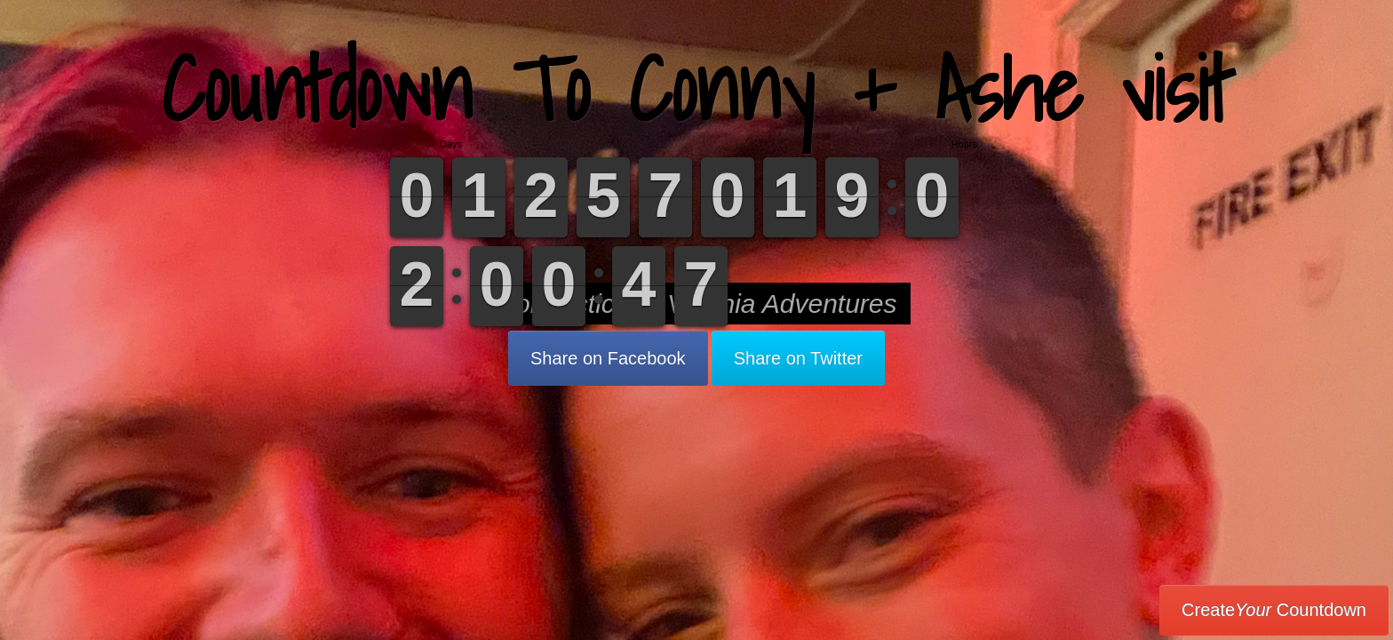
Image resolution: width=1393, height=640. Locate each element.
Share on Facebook (608, 358)
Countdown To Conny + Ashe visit (697, 88)
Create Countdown (1274, 610)
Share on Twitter (798, 358)
